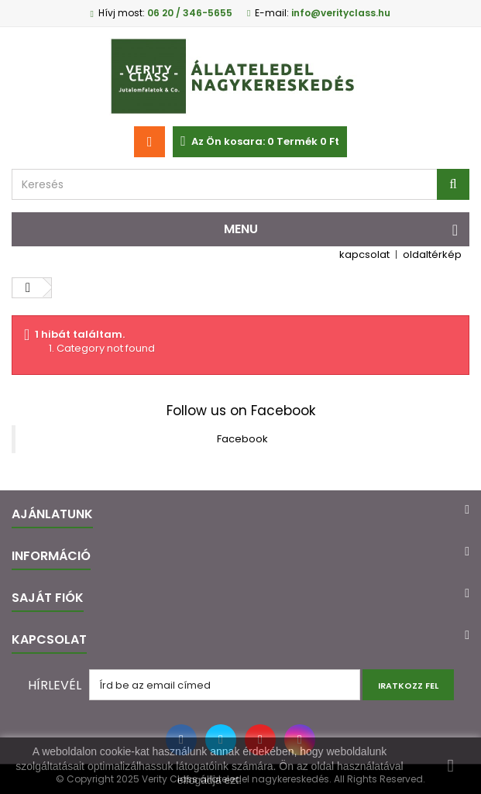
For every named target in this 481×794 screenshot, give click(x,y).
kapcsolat (364, 254)
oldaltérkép (432, 254)
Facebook (242, 438)
